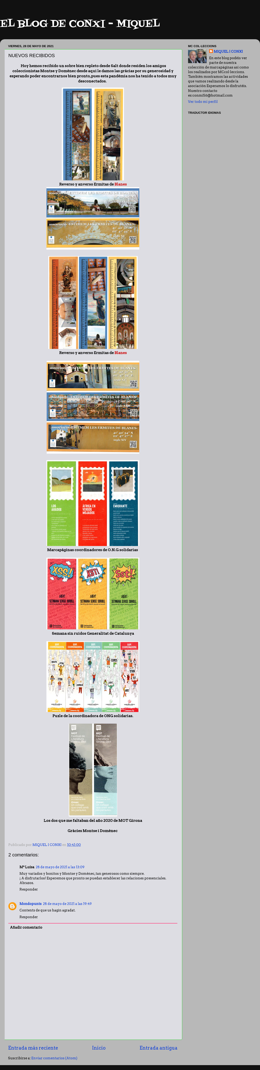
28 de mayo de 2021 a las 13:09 (60, 867)
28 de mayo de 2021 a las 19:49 (67, 904)
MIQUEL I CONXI (228, 51)
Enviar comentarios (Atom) (54, 1058)
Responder (29, 889)
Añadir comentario (26, 927)
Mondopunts (31, 904)
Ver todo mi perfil (203, 102)
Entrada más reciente (33, 1048)
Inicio (99, 1048)
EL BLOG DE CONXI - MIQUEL (80, 24)
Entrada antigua (159, 1048)
